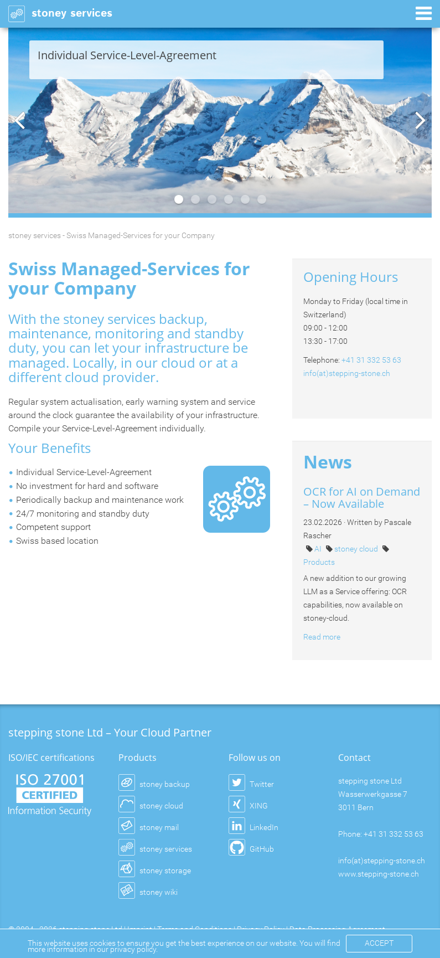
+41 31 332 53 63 (371, 360)
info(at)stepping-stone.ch (346, 373)
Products (319, 562)
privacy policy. (134, 949)
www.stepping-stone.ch (378, 873)
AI (318, 548)
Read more (321, 636)
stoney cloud (357, 548)
